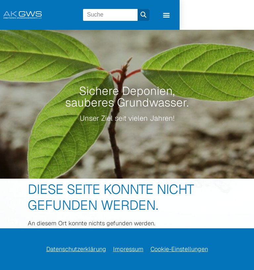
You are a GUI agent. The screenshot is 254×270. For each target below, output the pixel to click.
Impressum (128, 249)
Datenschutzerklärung (76, 249)
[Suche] (207, 15)
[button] (235, 15)
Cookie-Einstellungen (179, 249)
